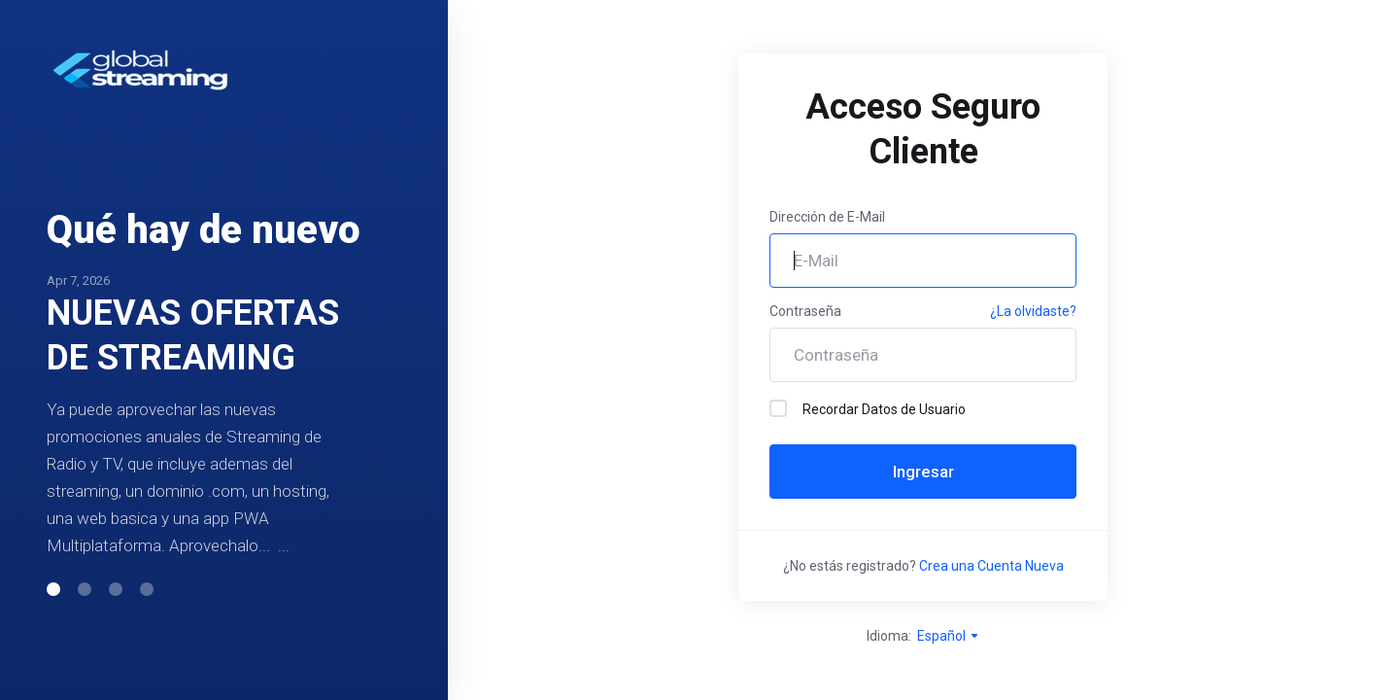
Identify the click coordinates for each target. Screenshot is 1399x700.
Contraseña (805, 311)
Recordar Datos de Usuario (867, 408)
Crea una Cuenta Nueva (991, 566)
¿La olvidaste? (1033, 311)
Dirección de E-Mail (827, 217)
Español (948, 636)
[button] (53, 611)
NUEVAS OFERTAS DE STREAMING (193, 313)
